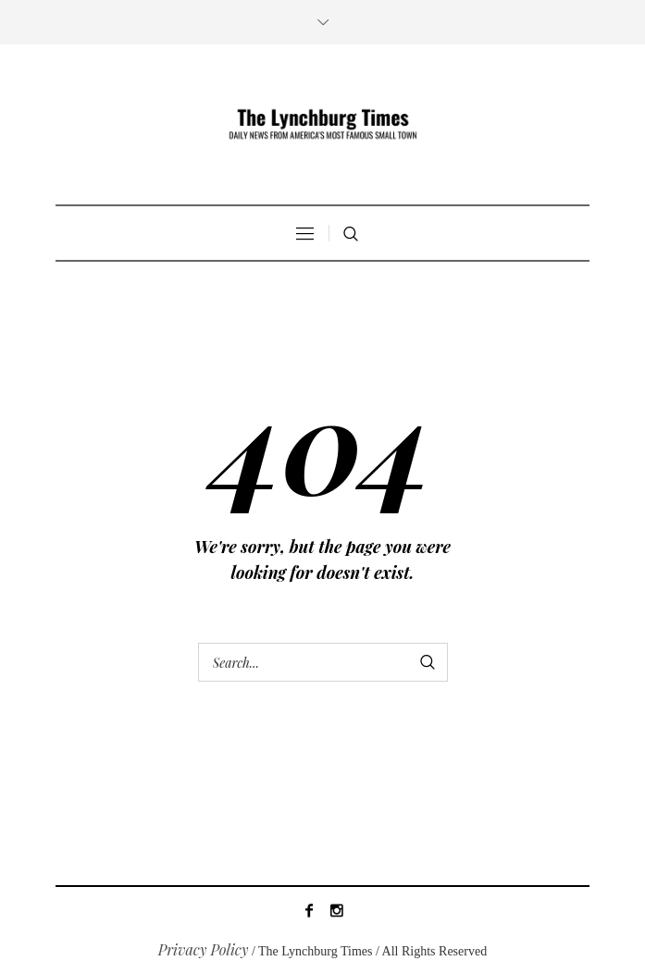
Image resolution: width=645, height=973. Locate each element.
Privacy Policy (203, 949)
